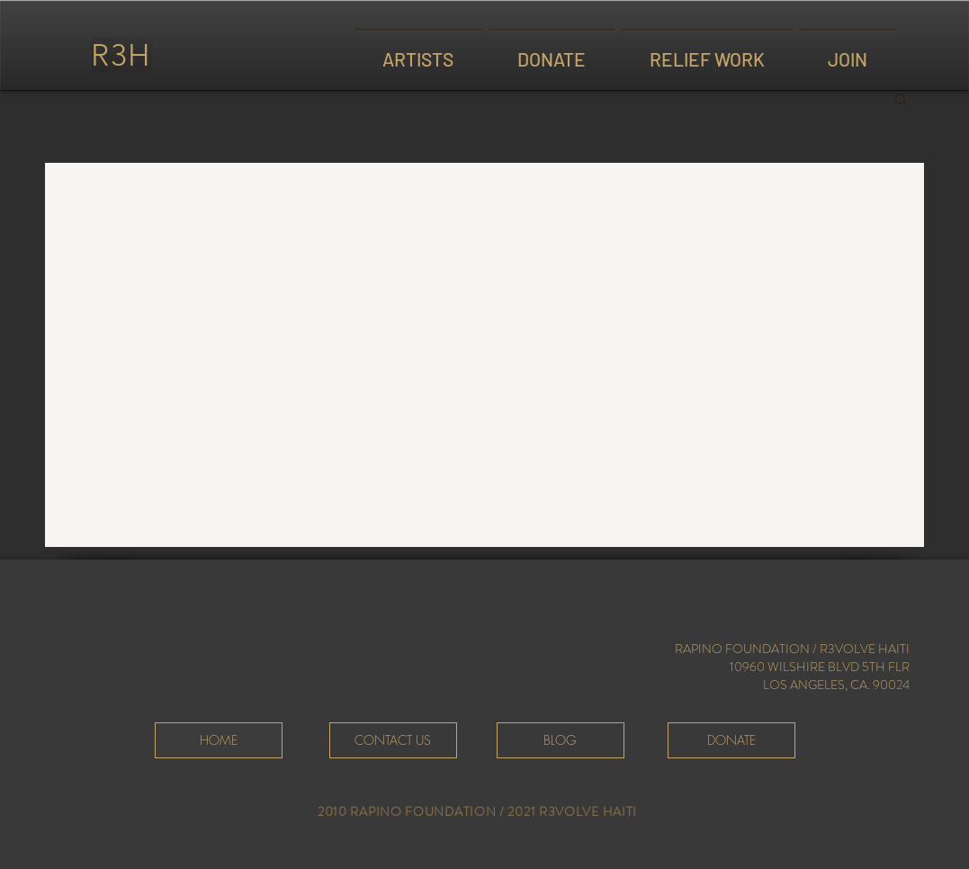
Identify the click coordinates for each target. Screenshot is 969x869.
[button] (901, 100)
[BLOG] (560, 740)
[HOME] (219, 740)
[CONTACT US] (393, 740)
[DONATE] (731, 740)
